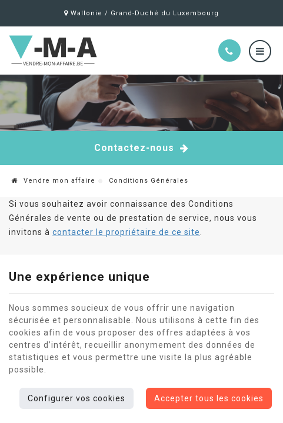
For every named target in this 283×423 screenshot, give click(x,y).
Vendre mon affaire (53, 180)
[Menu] (260, 51)
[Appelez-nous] (229, 50)
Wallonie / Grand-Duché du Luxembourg (141, 13)
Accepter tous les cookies (209, 398)
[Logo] (83, 50)
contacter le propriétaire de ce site (126, 232)
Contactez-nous (141, 148)
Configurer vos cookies (76, 398)
